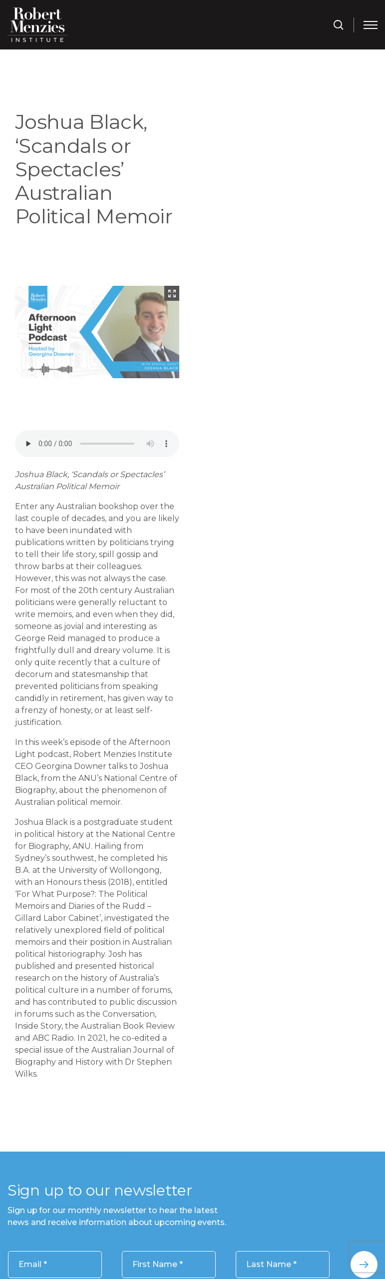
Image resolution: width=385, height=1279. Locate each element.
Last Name (271, 1265)
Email (32, 1265)
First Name (157, 1265)
